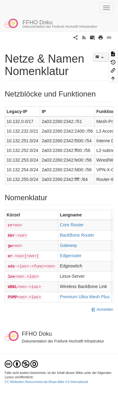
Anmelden (102, 309)
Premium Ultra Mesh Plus (85, 296)
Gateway (68, 245)
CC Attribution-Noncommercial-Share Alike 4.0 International (46, 382)
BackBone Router (77, 235)
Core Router (72, 224)
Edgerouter (70, 255)
